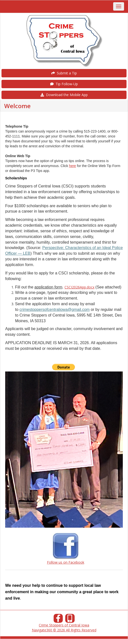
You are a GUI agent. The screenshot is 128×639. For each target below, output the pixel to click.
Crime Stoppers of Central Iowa (64, 625)
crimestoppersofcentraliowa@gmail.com (55, 309)
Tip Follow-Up (64, 84)
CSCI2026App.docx (79, 287)
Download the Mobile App (64, 94)
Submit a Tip (64, 73)
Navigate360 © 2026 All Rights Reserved (64, 630)
